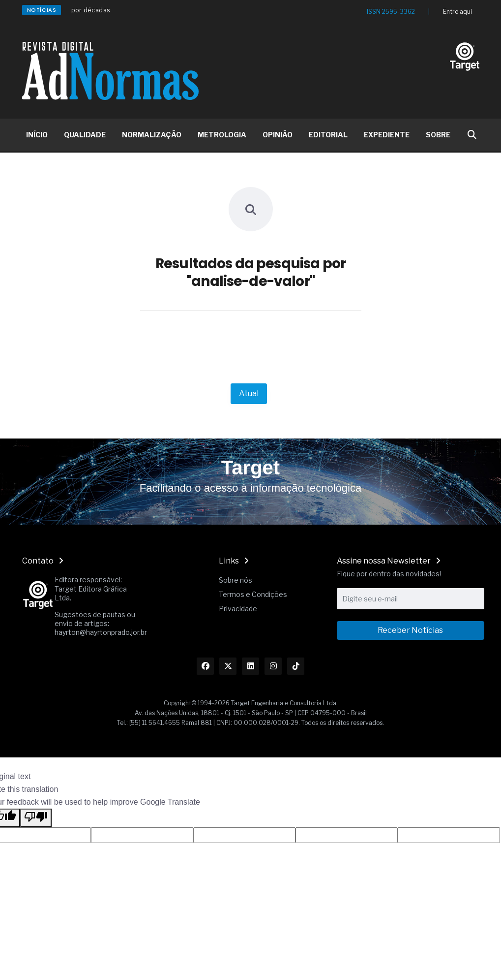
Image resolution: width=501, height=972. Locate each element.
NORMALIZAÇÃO (151, 134)
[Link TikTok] (295, 666)
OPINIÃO (278, 134)
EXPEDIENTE (387, 134)
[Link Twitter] (227, 666)
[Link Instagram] (273, 666)
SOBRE (438, 134)
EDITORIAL (328, 134)
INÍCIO (37, 134)
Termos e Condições (253, 594)
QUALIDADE (85, 134)
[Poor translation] (36, 818)
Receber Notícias (410, 630)
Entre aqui (457, 11)
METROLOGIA (222, 134)
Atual (249, 393)
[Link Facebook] (205, 666)
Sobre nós (235, 580)
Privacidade (238, 608)
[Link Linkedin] (250, 666)
